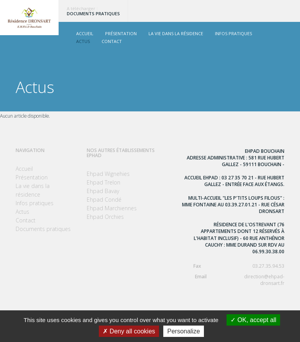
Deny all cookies (129, 331)
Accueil (84, 33)
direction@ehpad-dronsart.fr (233, 279)
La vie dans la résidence (175, 33)
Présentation (121, 33)
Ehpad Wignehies (108, 173)
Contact (112, 41)
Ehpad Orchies (105, 216)
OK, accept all (253, 320)
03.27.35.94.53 (233, 266)
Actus (83, 41)
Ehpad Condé (104, 199)
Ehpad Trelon (103, 182)
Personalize (183, 331)
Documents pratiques (93, 13)
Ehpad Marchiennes (112, 208)
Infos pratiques (233, 33)
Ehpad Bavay (103, 191)
